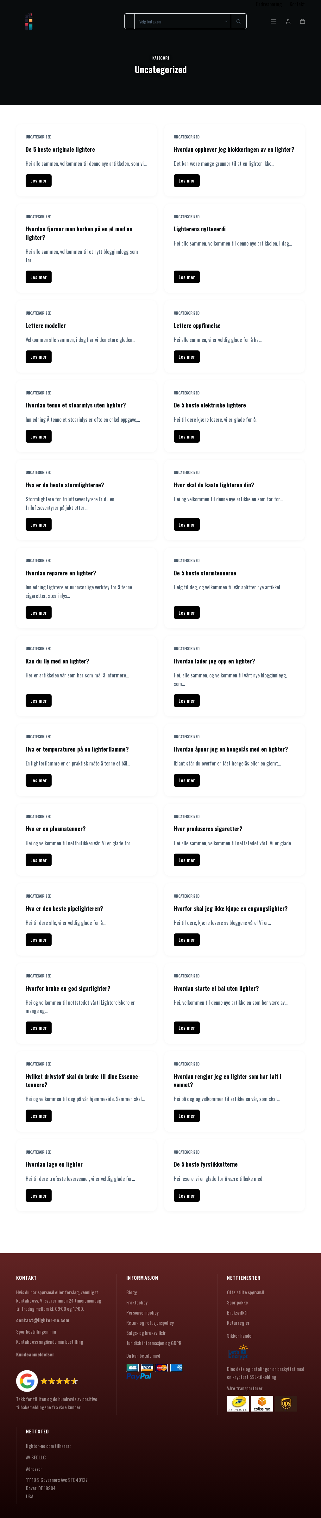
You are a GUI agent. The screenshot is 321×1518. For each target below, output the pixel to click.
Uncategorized (38, 136)
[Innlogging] (288, 21)
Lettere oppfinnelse (200, 333)
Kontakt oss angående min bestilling (49, 1341)
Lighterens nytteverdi (202, 236)
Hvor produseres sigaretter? (211, 844)
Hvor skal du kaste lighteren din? (217, 492)
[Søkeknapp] (239, 21)
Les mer (41, 190)
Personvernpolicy (142, 1312)
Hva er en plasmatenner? (58, 844)
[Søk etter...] (129, 21)
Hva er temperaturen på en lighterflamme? (82, 756)
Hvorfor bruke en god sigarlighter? (72, 1011)
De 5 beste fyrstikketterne (209, 1187)
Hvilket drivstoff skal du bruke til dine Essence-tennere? (75, 1103)
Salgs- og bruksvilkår (146, 1332)
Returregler (238, 1322)
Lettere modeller (48, 333)
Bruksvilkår (237, 1312)
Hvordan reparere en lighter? (64, 580)
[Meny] (273, 21)
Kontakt (297, 4)
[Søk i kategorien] (182, 21)
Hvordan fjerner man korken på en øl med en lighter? (84, 241)
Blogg (131, 1292)
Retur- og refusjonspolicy (150, 1322)
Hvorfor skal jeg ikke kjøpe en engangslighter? (213, 927)
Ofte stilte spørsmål (245, 1292)
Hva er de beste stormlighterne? (68, 492)
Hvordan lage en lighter (56, 1187)
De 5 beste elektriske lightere (213, 412)
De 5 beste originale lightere (64, 149)
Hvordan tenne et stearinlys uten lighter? (80, 412)
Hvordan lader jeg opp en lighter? (218, 668)
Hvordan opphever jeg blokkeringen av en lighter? (228, 153)
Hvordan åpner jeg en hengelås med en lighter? (224, 760)
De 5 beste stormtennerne (208, 580)
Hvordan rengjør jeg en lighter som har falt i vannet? (232, 1103)
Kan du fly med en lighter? (60, 668)
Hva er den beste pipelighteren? (68, 923)
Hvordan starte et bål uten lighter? (220, 1011)
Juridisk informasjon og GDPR (153, 1342)
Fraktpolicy (137, 1302)
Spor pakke (237, 1302)
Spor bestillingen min (36, 1331)
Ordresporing (269, 4)
